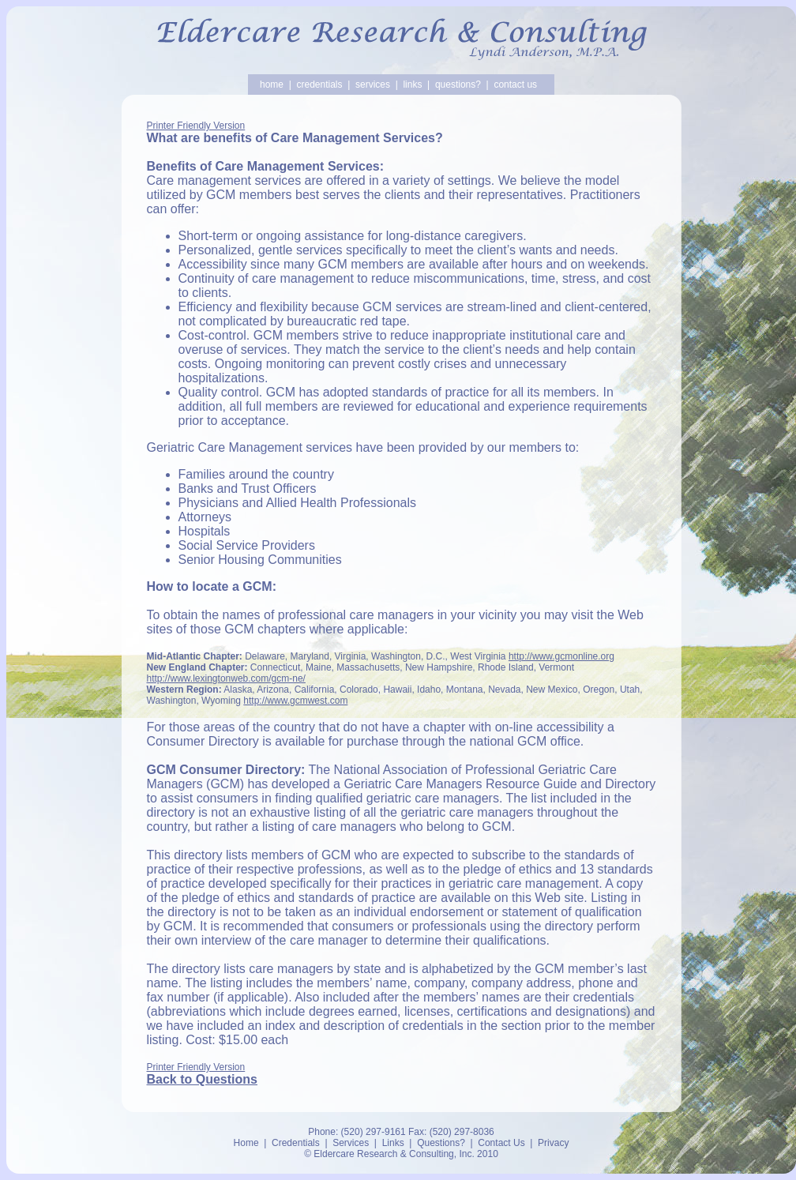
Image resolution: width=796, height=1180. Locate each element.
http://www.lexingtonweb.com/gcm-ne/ (226, 678)
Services (350, 1142)
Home (246, 1142)
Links (393, 1142)
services (372, 84)
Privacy (553, 1142)
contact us (515, 84)
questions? (458, 84)
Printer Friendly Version (196, 125)
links (412, 84)
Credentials (296, 1142)
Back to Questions (202, 1079)
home (271, 84)
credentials (319, 84)
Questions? (441, 1142)
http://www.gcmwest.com (295, 700)
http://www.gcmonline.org (561, 656)
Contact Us (501, 1142)
